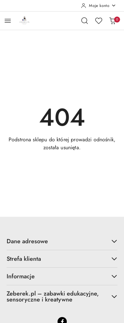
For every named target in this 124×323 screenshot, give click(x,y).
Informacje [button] (62, 276)
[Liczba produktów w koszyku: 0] (112, 20)
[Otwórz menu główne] (8, 20)
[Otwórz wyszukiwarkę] (84, 20)
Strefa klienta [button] (62, 258)
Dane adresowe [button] (62, 241)
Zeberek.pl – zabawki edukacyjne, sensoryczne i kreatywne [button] (62, 296)
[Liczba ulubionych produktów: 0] (98, 20)
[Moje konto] (98, 5)
